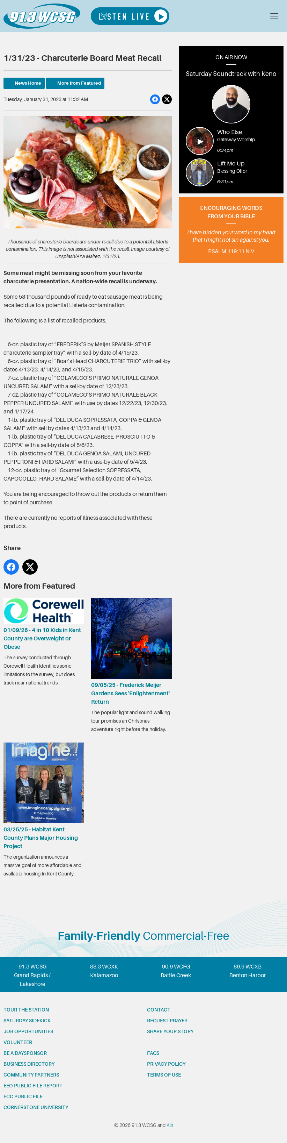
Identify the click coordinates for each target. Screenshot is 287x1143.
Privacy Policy (166, 1064)
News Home (28, 83)
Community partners (31, 1075)
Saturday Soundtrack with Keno (231, 73)
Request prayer (167, 1020)
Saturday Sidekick (27, 1020)
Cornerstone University (35, 1107)
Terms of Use (164, 1075)
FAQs (153, 1053)
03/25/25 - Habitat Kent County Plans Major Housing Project (43, 795)
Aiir (170, 1125)
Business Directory (28, 1064)
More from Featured (79, 83)
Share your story (170, 1031)
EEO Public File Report (32, 1085)
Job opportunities (28, 1031)
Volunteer (17, 1042)
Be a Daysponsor (25, 1053)
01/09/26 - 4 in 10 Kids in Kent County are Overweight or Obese (43, 624)
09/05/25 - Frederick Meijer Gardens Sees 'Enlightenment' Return (131, 651)
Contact (158, 1010)
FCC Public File (23, 1096)
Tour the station (26, 1010)
